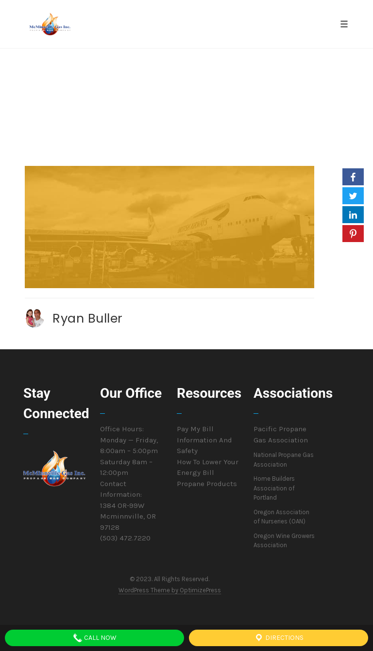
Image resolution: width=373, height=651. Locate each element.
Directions (279, 638)
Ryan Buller (87, 318)
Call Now (95, 638)
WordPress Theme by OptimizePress (170, 590)
